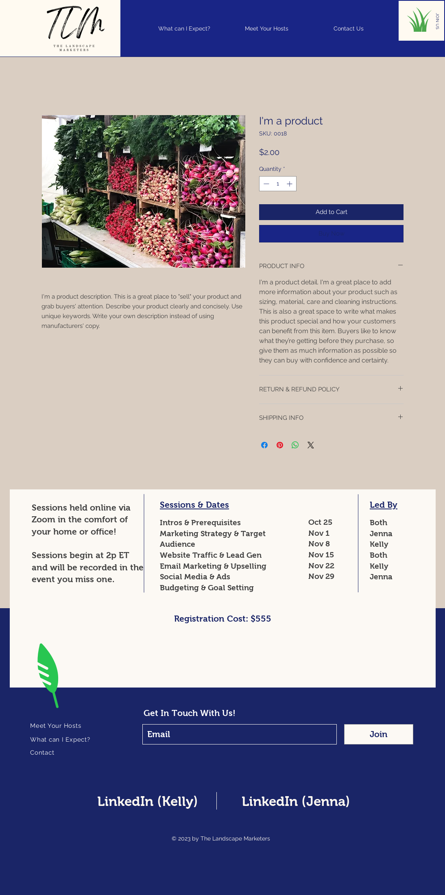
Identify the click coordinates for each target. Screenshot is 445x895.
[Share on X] (311, 445)
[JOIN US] (437, 21)
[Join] (378, 734)
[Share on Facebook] (264, 445)
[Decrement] (265, 184)
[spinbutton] (277, 184)
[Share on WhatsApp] (295, 445)
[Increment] (290, 184)
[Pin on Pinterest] (280, 445)
